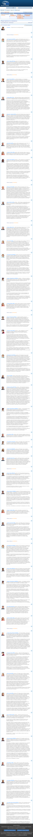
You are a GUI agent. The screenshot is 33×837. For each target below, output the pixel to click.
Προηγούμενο (8, 10)
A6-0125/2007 (16, 222)
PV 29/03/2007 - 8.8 (20, 15)
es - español (7, 7)
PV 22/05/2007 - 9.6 (20, 17)
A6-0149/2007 (15, 628)
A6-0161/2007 (13, 468)
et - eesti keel (12, 7)
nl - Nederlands (24, 7)
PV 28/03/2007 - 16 (13, 15)
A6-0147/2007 (14, 74)
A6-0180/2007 (16, 34)
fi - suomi (30, 7)
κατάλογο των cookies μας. (22, 835)
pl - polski (25, 7)
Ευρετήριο (3, 10)
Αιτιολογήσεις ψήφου (20, 16)
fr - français (15, 7)
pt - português (26, 7)
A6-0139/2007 (14, 182)
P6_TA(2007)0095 (27, 15)
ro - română (27, 7)
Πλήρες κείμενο (18, 10)
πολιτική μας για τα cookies (11, 835)
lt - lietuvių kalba (20, 7)
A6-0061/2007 (3, 15)
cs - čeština (8, 7)
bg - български (6, 7)
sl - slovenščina (29, 7)
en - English (14, 7)
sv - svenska (31, 7)
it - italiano (18, 7)
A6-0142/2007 (14, 518)
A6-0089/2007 (14, 541)
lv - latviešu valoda (19, 7)
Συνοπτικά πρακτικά (29, 25)
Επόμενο (12, 10)
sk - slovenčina (28, 7)
